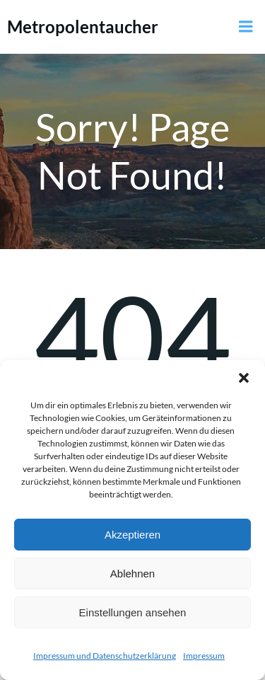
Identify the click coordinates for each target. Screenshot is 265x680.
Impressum (204, 655)
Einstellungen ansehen (133, 612)
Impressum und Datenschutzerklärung (104, 655)
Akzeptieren (132, 535)
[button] (244, 378)
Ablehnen (132, 573)
